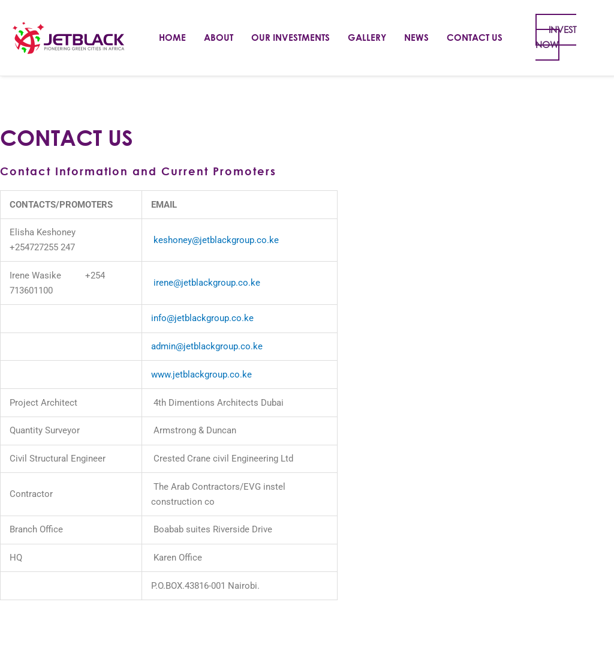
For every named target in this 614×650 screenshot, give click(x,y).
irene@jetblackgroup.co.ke (207, 282)
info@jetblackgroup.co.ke (202, 318)
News (416, 37)
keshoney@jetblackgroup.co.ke (216, 240)
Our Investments (290, 37)
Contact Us (474, 37)
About (218, 37)
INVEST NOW (555, 37)
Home (172, 37)
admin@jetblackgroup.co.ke (207, 346)
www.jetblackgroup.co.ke (201, 374)
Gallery (367, 37)
